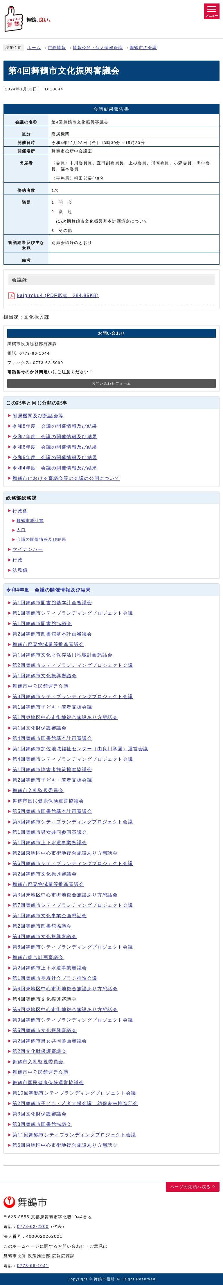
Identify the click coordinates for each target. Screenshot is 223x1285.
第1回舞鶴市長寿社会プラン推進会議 (54, 978)
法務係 (20, 570)
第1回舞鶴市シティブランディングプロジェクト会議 (72, 613)
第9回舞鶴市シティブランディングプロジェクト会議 (72, 1020)
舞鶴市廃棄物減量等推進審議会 (48, 644)
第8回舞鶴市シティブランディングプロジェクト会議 (72, 946)
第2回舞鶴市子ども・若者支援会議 (52, 780)
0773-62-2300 (33, 1226)
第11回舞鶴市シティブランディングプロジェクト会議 (74, 1134)
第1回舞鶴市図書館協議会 (42, 623)
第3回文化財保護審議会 (39, 1113)
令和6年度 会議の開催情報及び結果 (54, 447)
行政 (17, 559)
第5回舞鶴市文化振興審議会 (44, 1030)
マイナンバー (27, 549)
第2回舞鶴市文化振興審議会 (44, 873)
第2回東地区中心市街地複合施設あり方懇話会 (65, 853)
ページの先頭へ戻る (190, 1186)
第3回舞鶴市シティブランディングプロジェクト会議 (72, 696)
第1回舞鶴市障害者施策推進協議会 (52, 769)
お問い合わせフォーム (111, 383)
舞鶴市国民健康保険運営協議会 (48, 800)
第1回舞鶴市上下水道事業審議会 (49, 842)
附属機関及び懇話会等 (38, 415)
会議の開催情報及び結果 (41, 539)
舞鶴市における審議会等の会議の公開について (66, 478)
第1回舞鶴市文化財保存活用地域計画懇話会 (62, 654)
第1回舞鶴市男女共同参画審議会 (49, 832)
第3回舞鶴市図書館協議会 (42, 1124)
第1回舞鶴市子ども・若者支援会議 (52, 707)
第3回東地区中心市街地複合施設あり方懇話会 (65, 894)
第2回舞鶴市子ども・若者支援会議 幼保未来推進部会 (75, 1103)
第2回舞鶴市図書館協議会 (42, 926)
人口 (21, 530)
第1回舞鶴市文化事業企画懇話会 (49, 915)
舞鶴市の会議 (143, 47)
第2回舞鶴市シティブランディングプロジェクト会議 (72, 665)
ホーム (34, 47)
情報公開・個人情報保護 (98, 47)
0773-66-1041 (33, 1265)
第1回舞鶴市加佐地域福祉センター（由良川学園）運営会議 (80, 748)
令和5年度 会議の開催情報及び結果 (54, 457)
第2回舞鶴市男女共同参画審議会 (49, 1040)
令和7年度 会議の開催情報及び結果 (54, 436)
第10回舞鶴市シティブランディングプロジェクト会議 (74, 1093)
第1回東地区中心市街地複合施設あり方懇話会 (65, 717)
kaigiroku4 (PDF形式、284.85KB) (53, 295)
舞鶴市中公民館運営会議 (40, 686)
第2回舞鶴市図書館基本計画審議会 (52, 633)
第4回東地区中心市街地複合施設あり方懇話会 (65, 988)
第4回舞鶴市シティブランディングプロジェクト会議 (72, 759)
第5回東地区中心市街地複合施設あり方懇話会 (65, 1009)
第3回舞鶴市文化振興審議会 (44, 936)
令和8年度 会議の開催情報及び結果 (54, 426)
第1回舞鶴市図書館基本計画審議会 (52, 602)
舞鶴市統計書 (30, 520)
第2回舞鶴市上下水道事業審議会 (49, 967)
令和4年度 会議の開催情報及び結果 (54, 467)
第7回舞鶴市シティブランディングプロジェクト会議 (72, 905)
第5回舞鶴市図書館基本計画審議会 (52, 811)
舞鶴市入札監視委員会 (38, 790)
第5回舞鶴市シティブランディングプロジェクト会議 (72, 821)
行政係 (20, 510)
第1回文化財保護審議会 (39, 727)
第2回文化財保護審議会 (39, 1051)
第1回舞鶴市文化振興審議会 (44, 675)
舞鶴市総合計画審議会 (38, 957)
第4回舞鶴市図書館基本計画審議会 (52, 738)
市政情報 (57, 47)
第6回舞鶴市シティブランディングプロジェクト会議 (72, 863)
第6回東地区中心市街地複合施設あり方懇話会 (65, 1145)
